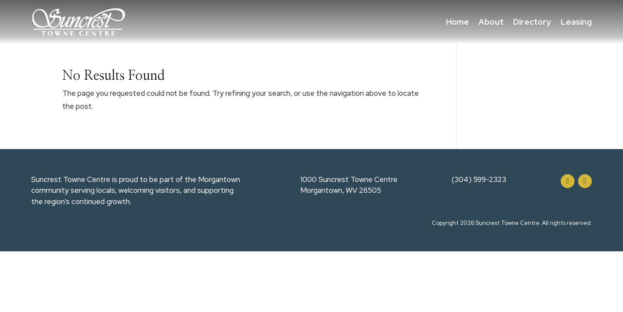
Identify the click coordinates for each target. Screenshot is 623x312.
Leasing (576, 21)
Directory (532, 21)
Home (457, 21)
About (491, 21)
